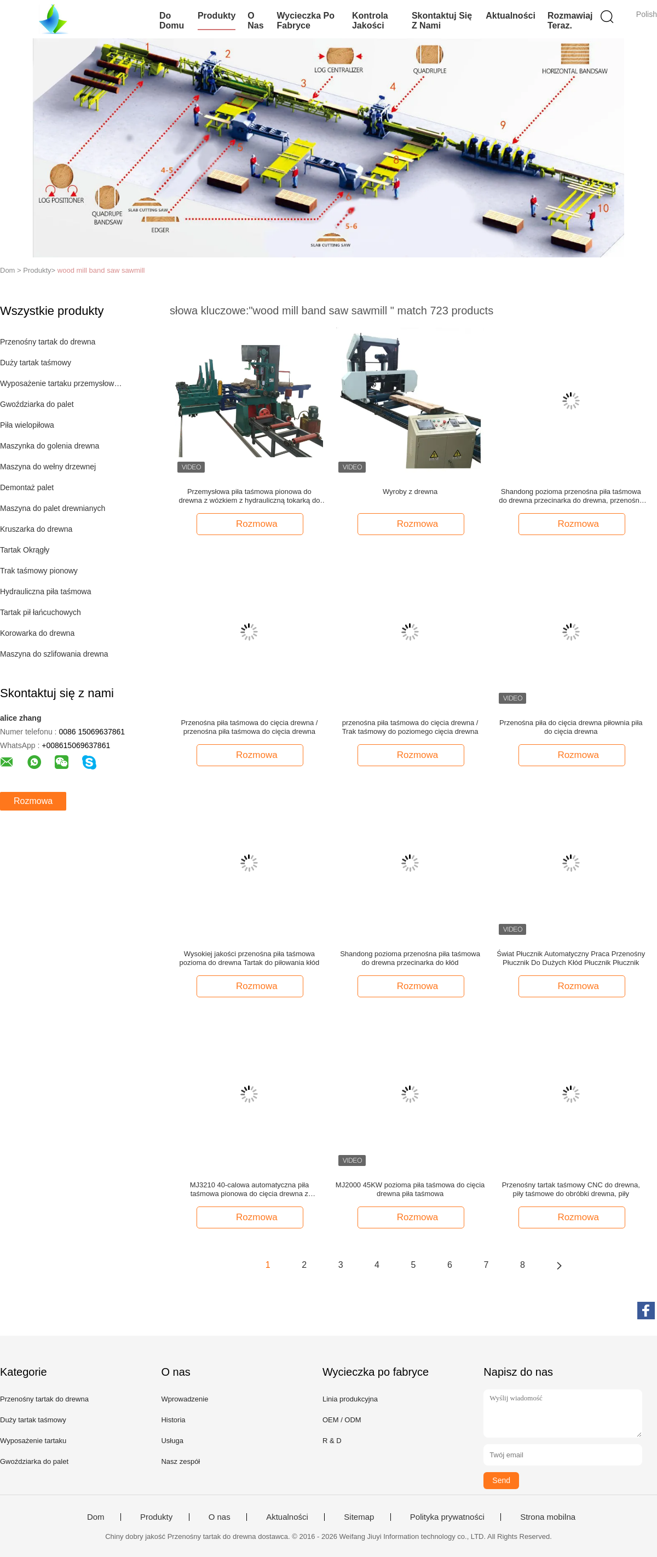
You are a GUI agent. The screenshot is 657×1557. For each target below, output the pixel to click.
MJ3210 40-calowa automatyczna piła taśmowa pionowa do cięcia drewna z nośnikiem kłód (249, 1189)
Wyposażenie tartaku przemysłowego (62, 383)
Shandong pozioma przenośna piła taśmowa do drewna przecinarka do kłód (410, 958)
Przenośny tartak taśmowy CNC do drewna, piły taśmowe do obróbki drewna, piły (571, 1189)
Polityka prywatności (447, 1517)
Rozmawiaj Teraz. (570, 20)
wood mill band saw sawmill (101, 270)
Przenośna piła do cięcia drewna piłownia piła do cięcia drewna (571, 727)
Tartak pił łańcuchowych (40, 612)
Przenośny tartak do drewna (47, 341)
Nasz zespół (180, 1461)
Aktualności (510, 15)
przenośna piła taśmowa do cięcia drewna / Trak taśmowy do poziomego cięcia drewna (410, 727)
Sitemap (359, 1517)
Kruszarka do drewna (36, 529)
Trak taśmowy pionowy (39, 570)
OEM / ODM (341, 1420)
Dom (96, 1517)
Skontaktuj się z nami (442, 20)
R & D (332, 1441)
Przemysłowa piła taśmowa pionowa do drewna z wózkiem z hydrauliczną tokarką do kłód (249, 496)
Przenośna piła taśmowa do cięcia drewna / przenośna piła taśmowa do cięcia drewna (249, 727)
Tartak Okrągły (24, 549)
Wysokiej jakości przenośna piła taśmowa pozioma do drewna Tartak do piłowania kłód (250, 958)
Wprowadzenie (184, 1399)
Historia (173, 1420)
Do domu (171, 20)
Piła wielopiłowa (27, 425)
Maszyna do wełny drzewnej (48, 466)
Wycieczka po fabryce (305, 20)
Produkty (216, 15)
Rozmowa (33, 801)
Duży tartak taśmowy (35, 362)
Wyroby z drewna (410, 491)
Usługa (172, 1441)
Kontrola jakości (370, 20)
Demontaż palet (27, 487)
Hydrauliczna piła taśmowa (45, 591)
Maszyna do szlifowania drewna (54, 654)
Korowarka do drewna (37, 633)
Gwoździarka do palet (37, 404)
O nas (255, 20)
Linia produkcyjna (350, 1399)
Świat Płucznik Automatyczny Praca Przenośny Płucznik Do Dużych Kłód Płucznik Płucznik (571, 958)
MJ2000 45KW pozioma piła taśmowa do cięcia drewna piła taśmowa (410, 1189)
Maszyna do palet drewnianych (52, 508)
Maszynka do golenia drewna (49, 445)
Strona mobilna (547, 1517)
